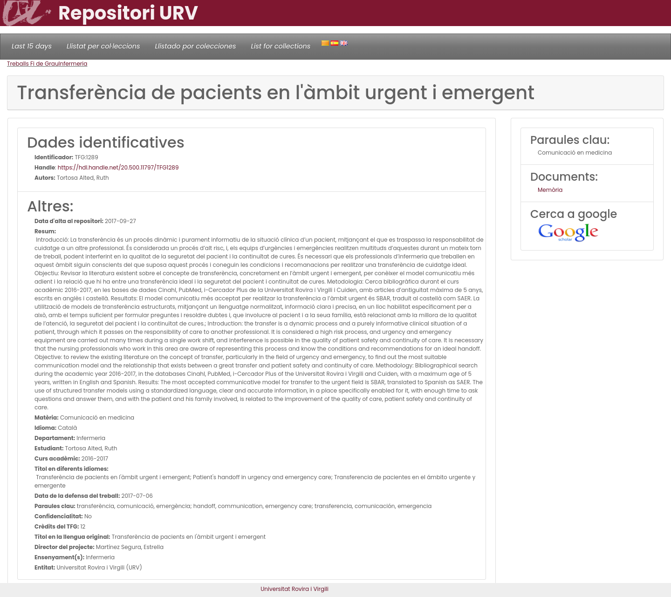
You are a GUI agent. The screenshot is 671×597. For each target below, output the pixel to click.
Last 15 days (32, 46)
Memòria (550, 190)
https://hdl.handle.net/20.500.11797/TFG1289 (118, 167)
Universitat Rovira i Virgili (294, 589)
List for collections (280, 46)
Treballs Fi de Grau (33, 64)
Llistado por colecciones (195, 46)
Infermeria (73, 64)
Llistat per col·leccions (103, 46)
